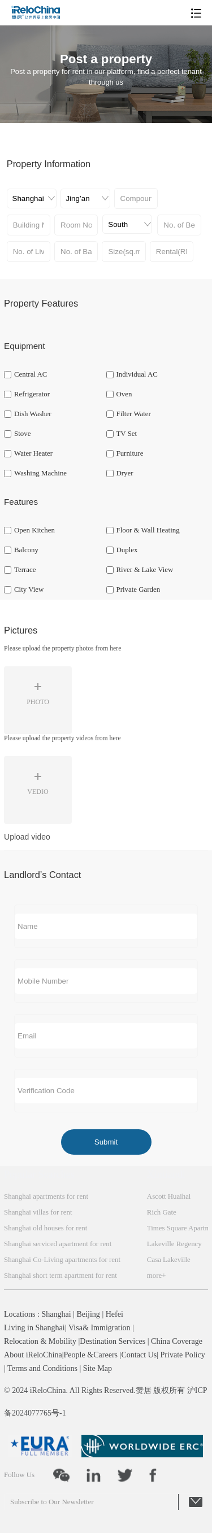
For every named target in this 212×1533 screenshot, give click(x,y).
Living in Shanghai (34, 1327)
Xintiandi (166, 1174)
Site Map (97, 1368)
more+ (156, 1275)
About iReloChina (33, 1354)
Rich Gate (161, 1212)
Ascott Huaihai (169, 1196)
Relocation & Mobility (40, 1341)
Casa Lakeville (169, 1260)
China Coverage (176, 1341)
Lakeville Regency (174, 1244)
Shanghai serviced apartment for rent (57, 1244)
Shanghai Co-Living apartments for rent (62, 1260)
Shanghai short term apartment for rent (60, 1275)
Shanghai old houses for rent (45, 1228)
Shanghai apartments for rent (46, 1196)
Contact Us (139, 1354)
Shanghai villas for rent (38, 1212)
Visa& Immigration (99, 1327)
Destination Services (112, 1341)
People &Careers (90, 1354)
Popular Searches (39, 1174)
